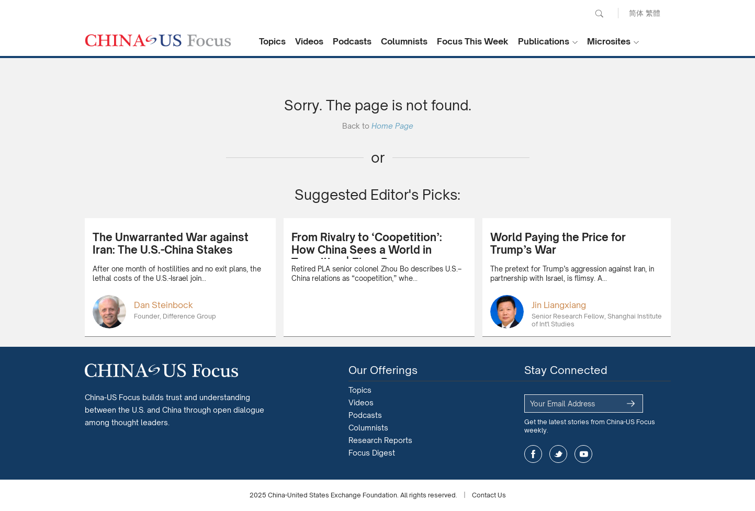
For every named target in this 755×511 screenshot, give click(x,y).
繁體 (653, 12)
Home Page (392, 125)
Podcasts (352, 41)
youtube (583, 454)
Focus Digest (371, 452)
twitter (558, 454)
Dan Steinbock (163, 305)
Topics (272, 41)
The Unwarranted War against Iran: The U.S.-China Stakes (171, 243)
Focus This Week (473, 41)
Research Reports (380, 440)
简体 (636, 12)
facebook (533, 454)
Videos (309, 41)
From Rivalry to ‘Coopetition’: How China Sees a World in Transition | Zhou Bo (366, 250)
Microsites (608, 41)
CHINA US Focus (158, 40)
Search (599, 13)
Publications (543, 41)
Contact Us (489, 495)
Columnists (404, 41)
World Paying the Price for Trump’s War (558, 243)
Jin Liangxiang (559, 305)
